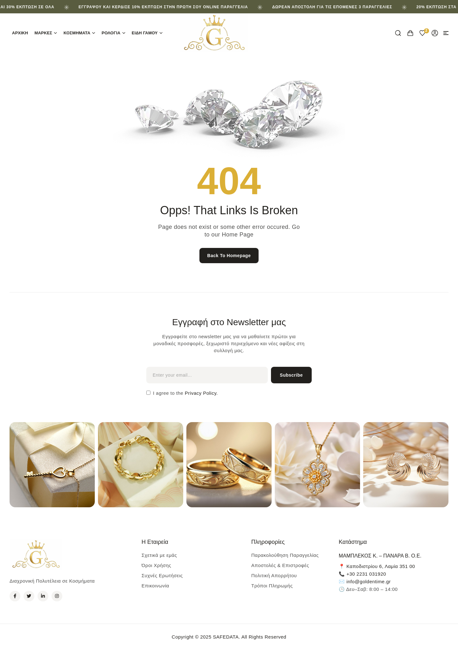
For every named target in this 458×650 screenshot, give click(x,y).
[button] (445, 33)
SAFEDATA (226, 637)
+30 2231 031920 (366, 574)
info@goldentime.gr (368, 581)
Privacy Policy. (200, 393)
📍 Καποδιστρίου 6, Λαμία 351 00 (377, 566)
